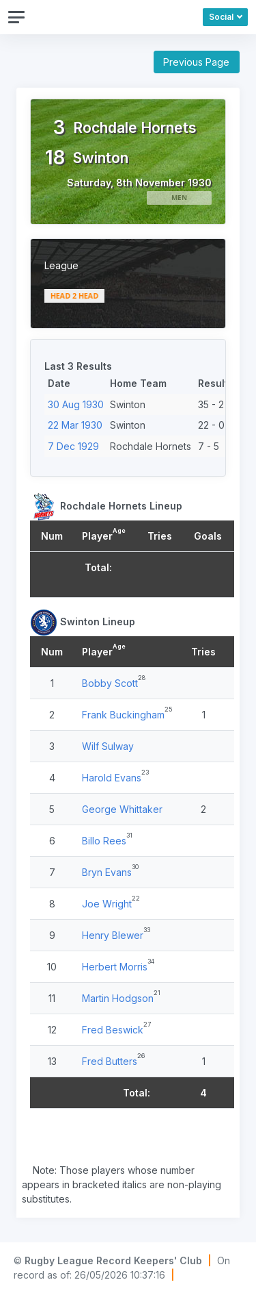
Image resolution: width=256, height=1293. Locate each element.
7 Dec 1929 (73, 446)
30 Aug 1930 (76, 404)
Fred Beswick (112, 1029)
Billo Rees (104, 840)
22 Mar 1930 (75, 425)
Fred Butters (109, 1061)
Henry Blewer (112, 935)
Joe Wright (107, 903)
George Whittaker (122, 809)
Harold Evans (111, 777)
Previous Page (196, 62)
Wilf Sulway (108, 746)
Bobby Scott (110, 683)
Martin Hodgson (118, 998)
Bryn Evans (107, 872)
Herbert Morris (114, 966)
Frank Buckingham (123, 714)
